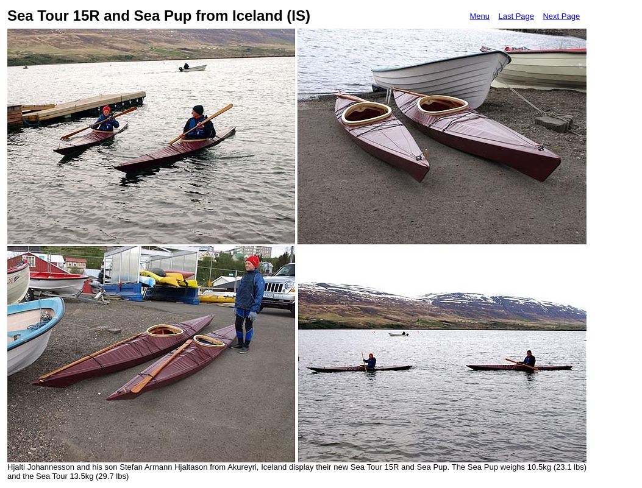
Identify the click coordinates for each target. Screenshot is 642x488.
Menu (479, 16)
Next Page (561, 16)
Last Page (516, 16)
